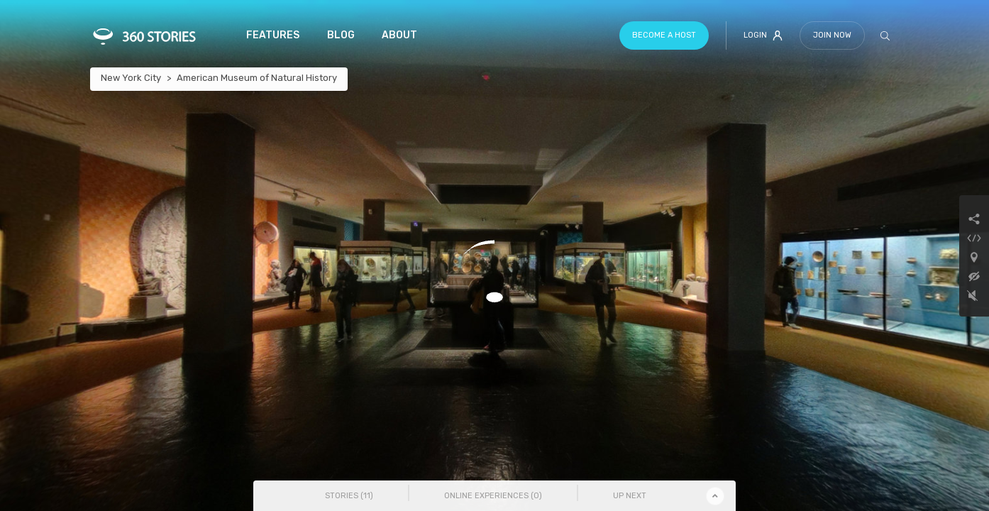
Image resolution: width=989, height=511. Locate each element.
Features (272, 35)
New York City (131, 77)
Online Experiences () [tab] (493, 495)
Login (763, 35)
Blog (341, 35)
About (399, 35)
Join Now (832, 35)
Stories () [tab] (349, 495)
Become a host (664, 35)
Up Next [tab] (629, 495)
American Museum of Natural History (257, 77)
